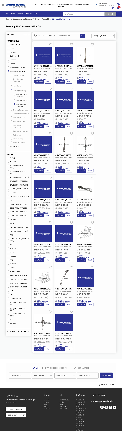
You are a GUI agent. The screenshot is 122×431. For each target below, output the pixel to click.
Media (46, 389)
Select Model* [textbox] (16, 359)
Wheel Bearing (17, 139)
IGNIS (11, 245)
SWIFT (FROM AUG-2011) (17, 275)
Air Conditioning (14, 44)
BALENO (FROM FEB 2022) (18, 181)
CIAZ (10, 200)
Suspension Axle (18, 121)
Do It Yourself (13, 56)
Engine (11, 64)
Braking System (17, 75)
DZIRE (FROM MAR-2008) (17, 208)
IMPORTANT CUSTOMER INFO (79, 5)
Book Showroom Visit (16, 398)
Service (55, 5)
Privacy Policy (100, 427)
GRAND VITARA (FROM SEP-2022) (18, 240)
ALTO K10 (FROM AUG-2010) (17, 166)
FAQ (35, 14)
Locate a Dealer (16, 392)
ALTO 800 (12, 162)
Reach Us (47, 392)
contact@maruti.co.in (106, 6)
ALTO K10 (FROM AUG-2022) (17, 172)
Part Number (81, 351)
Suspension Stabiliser (19, 131)
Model (13, 14)
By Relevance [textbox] (104, 36)
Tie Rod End (16, 135)
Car (36, 351)
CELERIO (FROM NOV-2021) (18, 196)
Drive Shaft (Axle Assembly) (17, 80)
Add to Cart (39, 81)
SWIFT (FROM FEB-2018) (17, 279)
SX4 (10, 291)
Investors (47, 385)
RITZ (10, 260)
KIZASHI (12, 256)
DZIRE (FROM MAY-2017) (17, 212)
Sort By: (96, 36)
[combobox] (106, 36)
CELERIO (12, 193)
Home (35, 5)
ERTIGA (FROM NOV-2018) (18, 231)
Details (48, 81)
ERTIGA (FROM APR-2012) (18, 227)
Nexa (61, 387)
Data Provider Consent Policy (77, 427)
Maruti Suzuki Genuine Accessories (80, 400)
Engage (61, 7)
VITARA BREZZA (14, 298)
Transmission (13, 146)
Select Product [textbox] (84, 359)
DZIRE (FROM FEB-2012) (17, 204)
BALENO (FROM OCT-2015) (18, 185)
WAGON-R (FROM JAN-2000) (17, 315)
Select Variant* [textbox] (39, 359)
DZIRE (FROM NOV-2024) (17, 216)
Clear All (26, 35)
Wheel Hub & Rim (18, 143)
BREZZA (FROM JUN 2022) (18, 189)
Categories (20, 14)
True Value (63, 389)
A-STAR (11, 158)
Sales (49, 5)
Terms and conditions (107, 368)
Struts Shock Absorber (20, 114)
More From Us (64, 5)
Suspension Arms (18, 117)
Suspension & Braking (16, 71)
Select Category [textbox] (62, 359)
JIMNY (11, 252)
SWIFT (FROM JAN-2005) (17, 283)
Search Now (106, 359)
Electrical (12, 60)
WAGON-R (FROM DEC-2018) (17, 309)
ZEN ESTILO (13, 323)
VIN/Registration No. (56, 351)
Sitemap (112, 427)
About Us (29, 14)
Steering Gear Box (21, 100)
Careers (46, 387)
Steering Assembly (42, 19)
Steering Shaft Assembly (61, 19)
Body (11, 48)
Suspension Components (16, 126)
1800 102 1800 (103, 3)
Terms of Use (55, 427)
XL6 (10, 320)
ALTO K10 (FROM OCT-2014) (18, 177)
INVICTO (12, 248)
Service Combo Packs (16, 67)
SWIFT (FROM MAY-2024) (17, 287)
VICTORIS (12, 295)
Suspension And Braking (22, 19)
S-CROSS (12, 264)
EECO (11, 223)
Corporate (42, 5)
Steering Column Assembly (20, 95)
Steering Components (19, 110)
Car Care (12, 52)
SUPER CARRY (14, 271)
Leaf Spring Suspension (16, 86)
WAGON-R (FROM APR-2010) (17, 303)
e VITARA (12, 219)
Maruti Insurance (81, 392)
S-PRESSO (12, 268)
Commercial (63, 392)
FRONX (11, 235)
